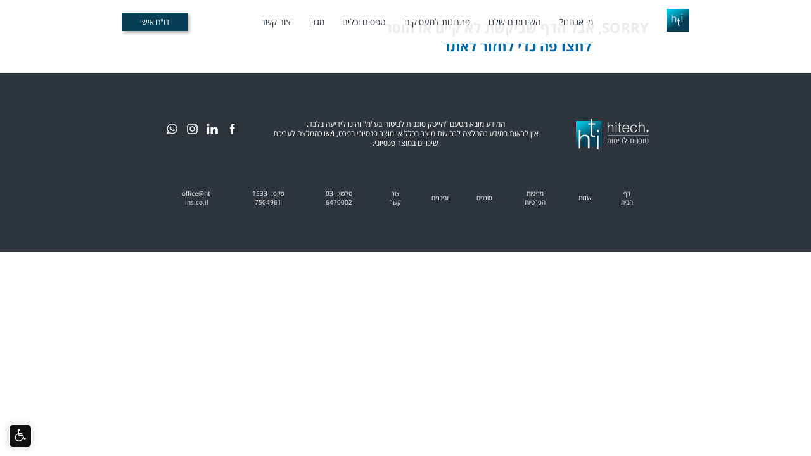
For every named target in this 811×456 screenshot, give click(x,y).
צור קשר (276, 22)
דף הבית (627, 197)
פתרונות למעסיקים (437, 22)
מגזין (316, 22)
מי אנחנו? (576, 22)
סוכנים (484, 197)
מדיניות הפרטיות (535, 197)
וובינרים (440, 197)
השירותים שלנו (515, 22)
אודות (585, 197)
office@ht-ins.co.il (197, 197)
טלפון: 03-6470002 (339, 197)
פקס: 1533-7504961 (268, 197)
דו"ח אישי (154, 22)
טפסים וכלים (364, 22)
